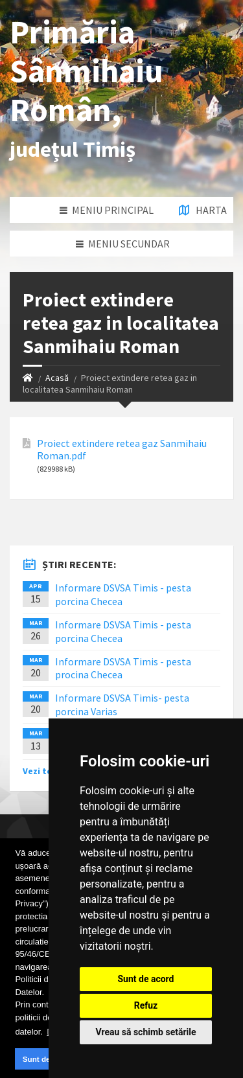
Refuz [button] (146, 1005)
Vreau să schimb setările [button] (145, 1032)
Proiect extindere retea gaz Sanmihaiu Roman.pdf (122, 449)
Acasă (57, 378)
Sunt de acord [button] (48, 1059)
